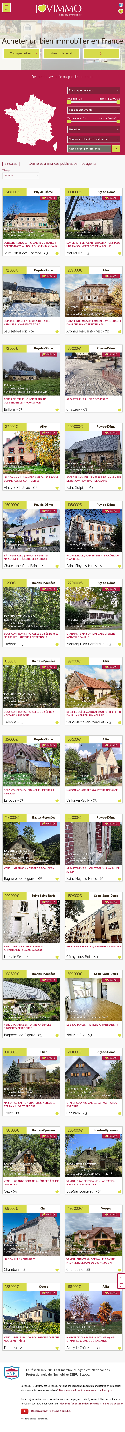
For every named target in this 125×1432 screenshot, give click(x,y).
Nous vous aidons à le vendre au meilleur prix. (86, 1390)
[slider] (69, 102)
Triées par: (6, 170)
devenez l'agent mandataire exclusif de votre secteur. (91, 1404)
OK (116, 149)
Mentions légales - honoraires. (34, 1419)
